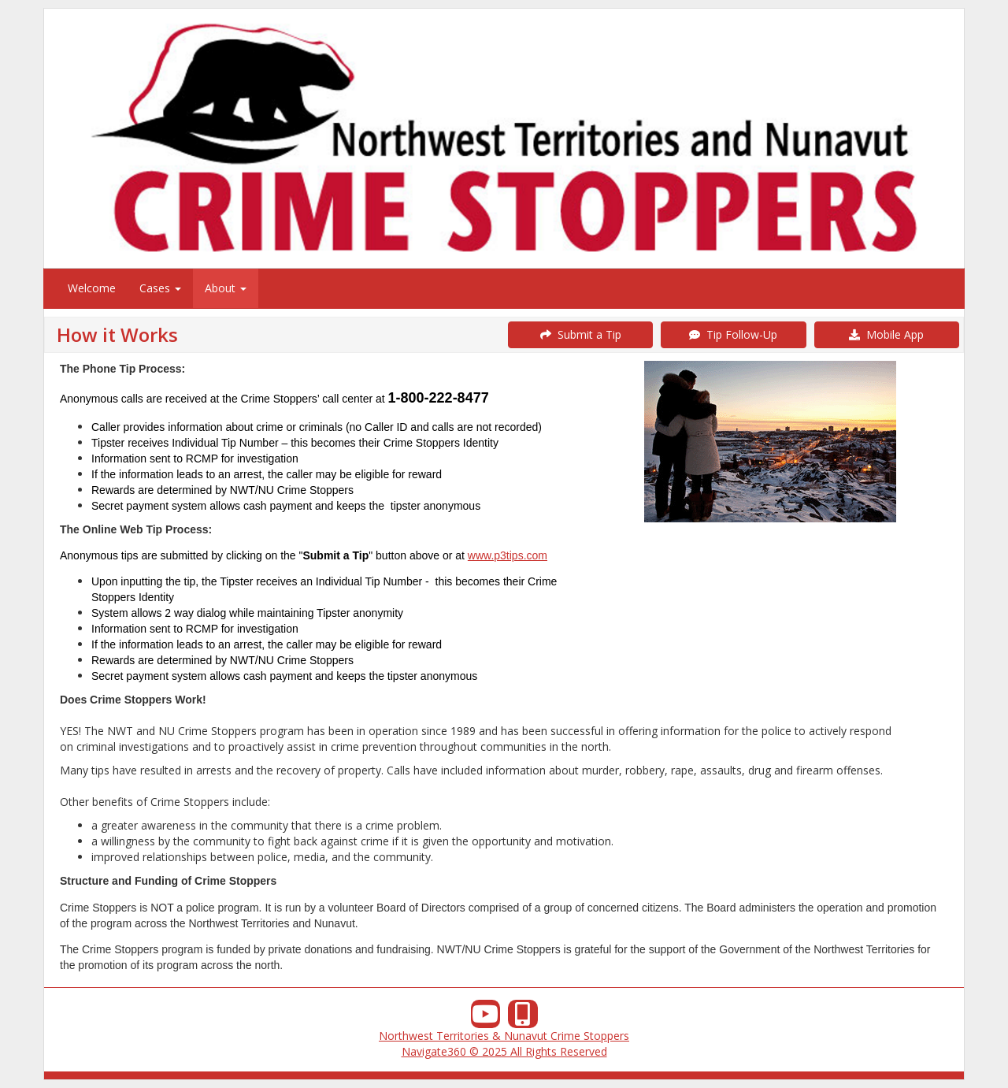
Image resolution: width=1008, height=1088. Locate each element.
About (225, 287)
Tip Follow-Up (733, 334)
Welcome (92, 287)
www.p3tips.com (507, 555)
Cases (160, 287)
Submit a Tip (580, 334)
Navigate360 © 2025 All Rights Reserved (504, 1051)
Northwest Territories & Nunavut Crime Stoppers (504, 1035)
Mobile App (886, 334)
